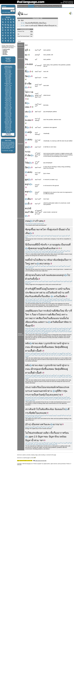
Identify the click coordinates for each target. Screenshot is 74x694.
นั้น (64, 318)
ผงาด (39, 229)
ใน (36, 275)
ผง (26, 54)
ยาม (52, 244)
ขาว (62, 391)
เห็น (27, 233)
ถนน (27, 221)
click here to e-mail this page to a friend (26, 457)
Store (60, 6)
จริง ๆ (46, 244)
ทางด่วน (41, 292)
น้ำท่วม (35, 440)
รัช (26, 59)
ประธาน (29, 387)
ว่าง (35, 221)
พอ (26, 260)
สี (25, 127)
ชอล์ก (54, 387)
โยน (43, 387)
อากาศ (61, 433)
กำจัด (28, 155)
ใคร (27, 314)
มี (25, 103)
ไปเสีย (38, 260)
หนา (42, 263)
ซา (33, 343)
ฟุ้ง (29, 248)
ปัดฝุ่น (61, 260)
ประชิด (28, 292)
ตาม (27, 350)
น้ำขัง (41, 244)
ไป (68, 275)
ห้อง (44, 409)
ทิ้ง (48, 229)
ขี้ (25, 71)
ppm (31, 436)
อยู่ (45, 288)
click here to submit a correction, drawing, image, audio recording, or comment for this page (36, 454)
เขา (27, 409)
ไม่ (68, 229)
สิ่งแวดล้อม (60, 436)
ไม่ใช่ (28, 433)
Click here (12, 147)
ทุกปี (30, 325)
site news (5, 53)
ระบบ (27, 151)
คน (41, 221)
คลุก (27, 184)
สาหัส (64, 322)
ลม (26, 212)
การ (43, 310)
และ (48, 424)
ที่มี (36, 244)
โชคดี (38, 288)
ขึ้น (32, 229)
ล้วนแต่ (47, 275)
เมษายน (59, 318)
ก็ (68, 292)
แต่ (59, 288)
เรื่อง (43, 296)
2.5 (35, 436)
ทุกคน (32, 275)
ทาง (55, 288)
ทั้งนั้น (35, 279)
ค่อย (40, 343)
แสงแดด (52, 394)
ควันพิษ (54, 322)
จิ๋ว (29, 203)
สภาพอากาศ (31, 318)
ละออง (29, 64)
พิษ (29, 199)
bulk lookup (5, 54)
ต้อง (56, 260)
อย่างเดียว (44, 433)
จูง (46, 343)
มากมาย (57, 424)
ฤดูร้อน (43, 248)
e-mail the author (6, 49)
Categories (37, 6)
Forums (49, 6)
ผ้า (26, 83)
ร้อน (35, 322)
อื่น (60, 229)
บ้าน (33, 260)
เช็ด (29, 83)
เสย (49, 347)
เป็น (29, 244)
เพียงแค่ (29, 322)
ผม (52, 347)
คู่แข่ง (53, 229)
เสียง (47, 296)
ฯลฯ (41, 440)
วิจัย (27, 162)
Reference (44, 6)
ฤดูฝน (57, 244)
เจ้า (57, 229)
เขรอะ (47, 263)
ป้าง (28, 424)
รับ (30, 296)
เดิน (31, 409)
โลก (44, 229)
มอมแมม (55, 275)
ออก (37, 391)
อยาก (36, 314)
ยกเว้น (38, 310)
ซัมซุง (28, 229)
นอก (41, 391)
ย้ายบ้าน (60, 292)
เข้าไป (36, 409)
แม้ (47, 292)
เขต (51, 288)
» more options (5, 12)
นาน (43, 260)
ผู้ (33, 288)
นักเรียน (37, 387)
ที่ (70, 244)
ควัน (56, 296)
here (12, 150)
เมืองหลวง (36, 424)
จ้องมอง (59, 409)
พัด (33, 413)
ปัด (26, 76)
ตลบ (30, 139)
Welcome (20, 6)
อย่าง (64, 229)
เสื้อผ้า (33, 350)
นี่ (26, 244)
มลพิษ (35, 296)
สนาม (41, 275)
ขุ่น (65, 391)
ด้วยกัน (28, 279)
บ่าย (59, 394)
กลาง (66, 343)
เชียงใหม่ (59, 310)
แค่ (32, 433)
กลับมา (50, 260)
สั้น (26, 95)
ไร (64, 409)
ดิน (48, 248)
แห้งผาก (54, 248)
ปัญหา (41, 436)
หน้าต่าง (48, 391)
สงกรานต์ (46, 314)
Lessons (25, 6)
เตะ (26, 111)
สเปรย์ (28, 208)
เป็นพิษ (62, 296)
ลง (36, 343)
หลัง (27, 343)
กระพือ (28, 413)
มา (35, 229)
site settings (5, 51)
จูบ (26, 147)
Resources (55, 6)
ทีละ (48, 409)
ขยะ (46, 436)
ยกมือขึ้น (43, 347)
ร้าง (38, 221)
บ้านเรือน (65, 288)
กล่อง (48, 387)
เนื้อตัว (39, 350)
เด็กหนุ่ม (34, 347)
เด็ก (27, 275)
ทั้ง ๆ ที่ (68, 310)
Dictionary (31, 6)
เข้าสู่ (61, 343)
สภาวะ (44, 322)
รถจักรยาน (53, 343)
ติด (63, 347)
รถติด (36, 433)
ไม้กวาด (29, 92)
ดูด (26, 179)
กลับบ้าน (49, 310)
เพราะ (34, 263)
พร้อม (59, 387)
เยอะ (27, 107)
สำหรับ (28, 288)
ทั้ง (39, 296)
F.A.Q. (3, 45)
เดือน (52, 318)
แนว (34, 292)
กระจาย (29, 394)
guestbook (5, 50)
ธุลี (26, 50)
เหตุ (27, 310)
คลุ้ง (30, 132)
